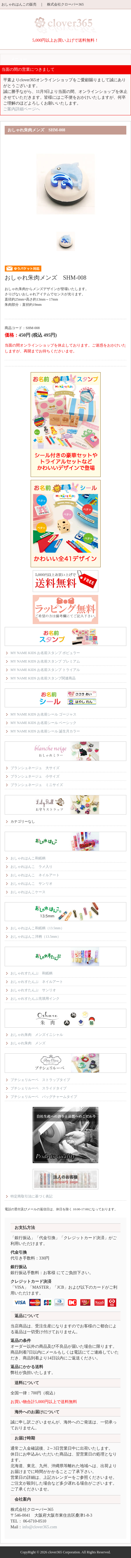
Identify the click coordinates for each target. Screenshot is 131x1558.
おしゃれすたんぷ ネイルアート (37, 982)
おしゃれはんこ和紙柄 (28, 858)
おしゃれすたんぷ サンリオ (33, 990)
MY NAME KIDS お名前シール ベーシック (43, 723)
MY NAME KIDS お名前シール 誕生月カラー (45, 731)
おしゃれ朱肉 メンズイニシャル (37, 1035)
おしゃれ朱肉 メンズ (28, 1043)
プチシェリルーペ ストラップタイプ (40, 1080)
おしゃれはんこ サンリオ (32, 884)
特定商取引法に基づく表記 (32, 1196)
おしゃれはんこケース (28, 892)
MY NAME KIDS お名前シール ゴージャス (43, 714)
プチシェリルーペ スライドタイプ (39, 1088)
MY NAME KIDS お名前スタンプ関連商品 (43, 678)
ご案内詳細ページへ (21, 109)
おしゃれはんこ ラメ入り (32, 867)
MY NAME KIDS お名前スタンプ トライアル (45, 670)
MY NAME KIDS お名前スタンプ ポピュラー (45, 653)
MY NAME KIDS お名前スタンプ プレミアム (45, 661)
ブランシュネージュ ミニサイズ (37, 785)
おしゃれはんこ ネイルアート (35, 875)
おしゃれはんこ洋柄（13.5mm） (36, 937)
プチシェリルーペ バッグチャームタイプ (44, 1097)
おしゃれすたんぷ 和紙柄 (32, 973)
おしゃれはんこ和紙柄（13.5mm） (37, 928)
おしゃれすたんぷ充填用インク (35, 999)
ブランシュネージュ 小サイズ (35, 776)
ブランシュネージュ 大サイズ (35, 768)
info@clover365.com (39, 1527)
